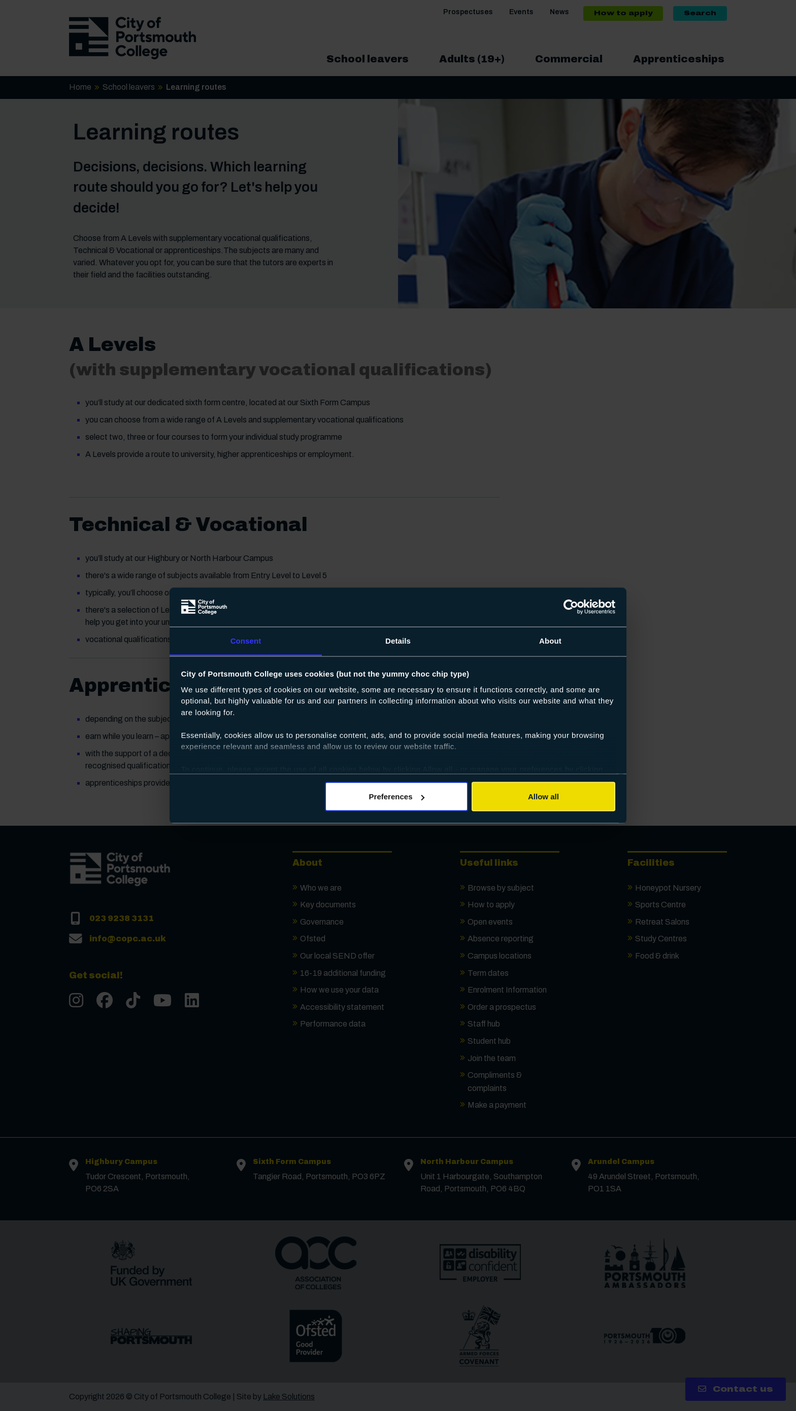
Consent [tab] (245, 640)
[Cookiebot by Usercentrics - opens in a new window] (570, 607)
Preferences (397, 796)
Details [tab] (398, 640)
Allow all (543, 796)
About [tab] (550, 640)
